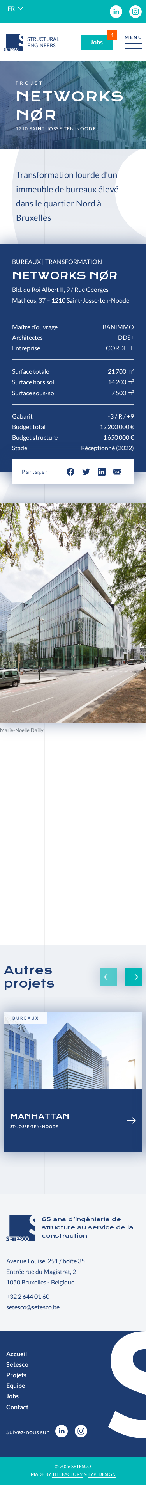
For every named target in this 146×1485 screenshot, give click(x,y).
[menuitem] (116, 11)
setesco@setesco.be (33, 1307)
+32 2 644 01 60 (27, 1296)
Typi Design (102, 1474)
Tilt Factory (67, 1474)
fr (11, 8)
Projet (30, 83)
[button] (133, 42)
